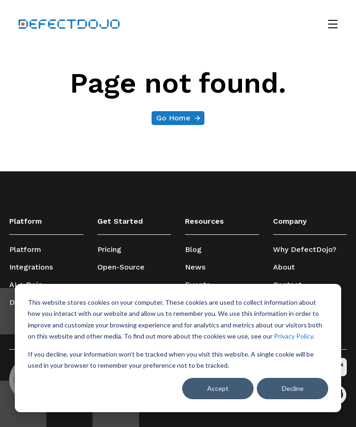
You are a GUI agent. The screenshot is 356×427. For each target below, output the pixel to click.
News (195, 267)
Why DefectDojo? (305, 249)
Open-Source (121, 267)
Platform (25, 249)
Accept (218, 388)
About (284, 267)
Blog (193, 249)
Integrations (31, 267)
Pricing (109, 249)
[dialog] (178, 348)
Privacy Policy (293, 336)
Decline (293, 388)
